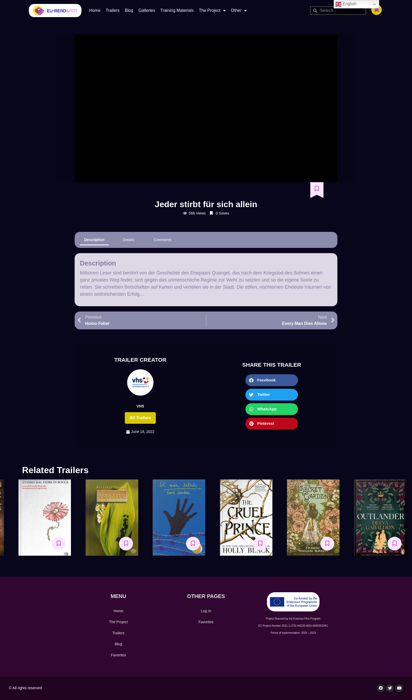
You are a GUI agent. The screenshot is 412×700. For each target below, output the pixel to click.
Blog (129, 10)
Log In (206, 611)
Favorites (118, 655)
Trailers (113, 10)
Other (239, 10)
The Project (212, 10)
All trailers (140, 418)
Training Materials (177, 10)
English (346, 4)
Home (95, 10)
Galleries (146, 10)
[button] (271, 380)
